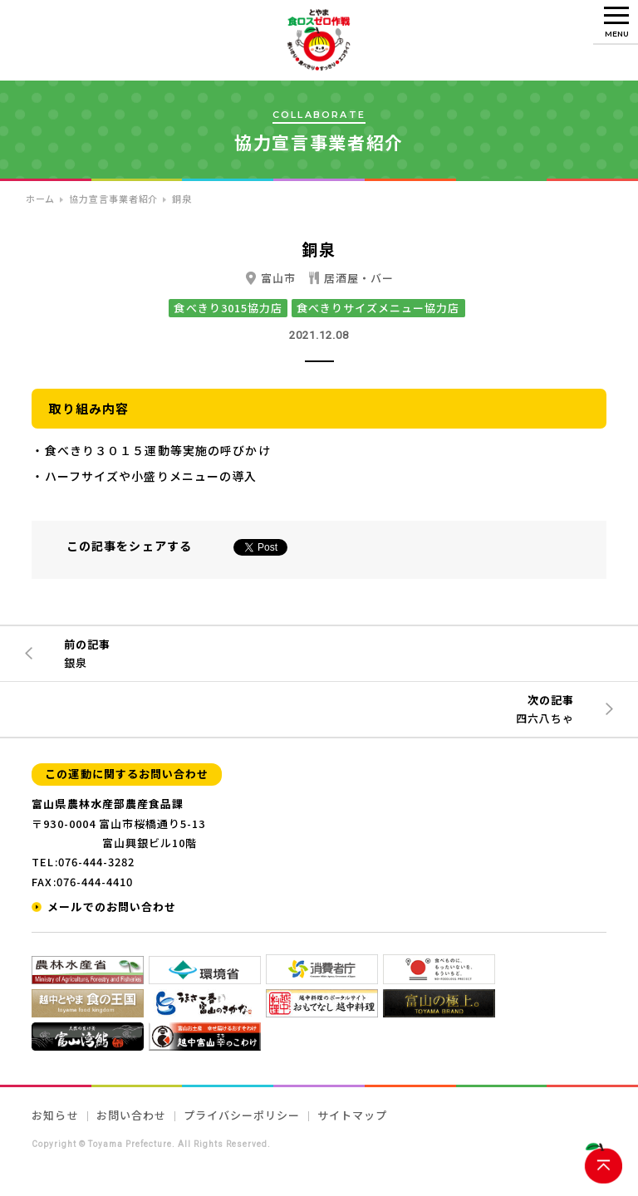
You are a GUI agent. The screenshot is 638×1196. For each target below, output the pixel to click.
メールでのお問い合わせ (111, 906)
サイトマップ (352, 1115)
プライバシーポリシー (242, 1115)
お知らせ (55, 1115)
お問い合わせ (131, 1115)
